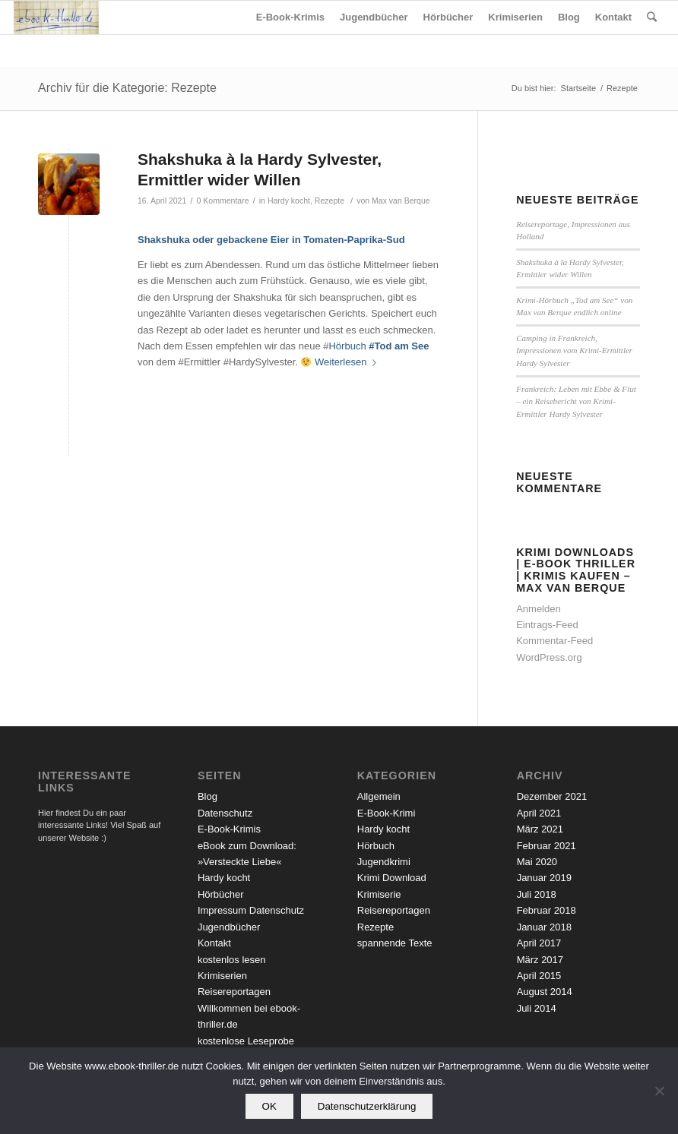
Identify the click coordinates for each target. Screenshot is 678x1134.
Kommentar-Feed (554, 640)
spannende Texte (394, 943)
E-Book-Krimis (229, 829)
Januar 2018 (544, 927)
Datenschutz (225, 813)
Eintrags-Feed (547, 624)
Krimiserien (222, 975)
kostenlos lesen (232, 959)
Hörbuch (347, 346)
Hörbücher (221, 894)
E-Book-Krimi (386, 813)
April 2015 (539, 975)
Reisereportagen (234, 991)
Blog (207, 796)
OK (269, 1106)
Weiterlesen (348, 362)
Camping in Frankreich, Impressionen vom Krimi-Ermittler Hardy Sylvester (574, 350)
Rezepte (329, 200)
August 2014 (544, 991)
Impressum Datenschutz (251, 910)
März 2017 (540, 959)
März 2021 (540, 829)
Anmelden (538, 608)
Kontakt (214, 943)
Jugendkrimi (383, 861)
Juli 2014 (536, 1008)
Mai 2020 (537, 861)
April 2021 (539, 813)
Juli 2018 (536, 894)
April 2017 (539, 943)
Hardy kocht (289, 200)
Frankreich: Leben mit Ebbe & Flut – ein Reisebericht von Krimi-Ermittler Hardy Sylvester (576, 401)
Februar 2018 (546, 910)
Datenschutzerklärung (367, 1106)
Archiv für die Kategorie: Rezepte (127, 87)
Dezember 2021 (552, 796)
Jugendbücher (229, 927)
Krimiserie (379, 894)
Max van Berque (401, 200)
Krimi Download (391, 877)
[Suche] (651, 17)
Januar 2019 (544, 877)
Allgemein (379, 796)
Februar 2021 (546, 845)
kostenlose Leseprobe (246, 1041)
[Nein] (659, 1090)
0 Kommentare (223, 200)
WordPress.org (548, 657)
